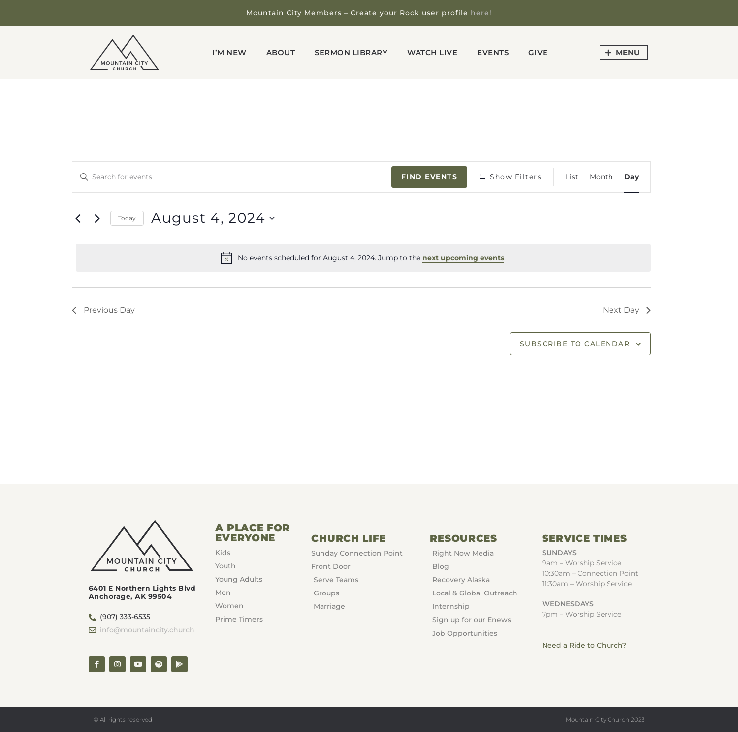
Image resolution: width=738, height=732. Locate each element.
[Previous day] (78, 218)
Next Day (627, 309)
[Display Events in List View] (572, 177)
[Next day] (97, 218)
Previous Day (103, 309)
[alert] (363, 258)
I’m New (229, 52)
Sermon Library (351, 52)
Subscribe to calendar (575, 343)
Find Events (429, 177)
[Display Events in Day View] (631, 177)
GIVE (538, 52)
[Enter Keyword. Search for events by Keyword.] (231, 177)
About (280, 52)
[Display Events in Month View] (601, 177)
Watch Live (432, 52)
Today (127, 218)
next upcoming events (463, 257)
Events (493, 52)
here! (481, 12)
